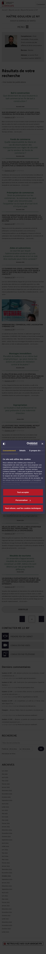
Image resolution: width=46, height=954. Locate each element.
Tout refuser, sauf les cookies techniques (23, 508)
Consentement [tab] (9, 450)
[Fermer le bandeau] (42, 444)
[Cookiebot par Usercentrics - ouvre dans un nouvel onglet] (27, 443)
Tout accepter (23, 492)
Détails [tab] (22, 450)
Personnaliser (23, 500)
